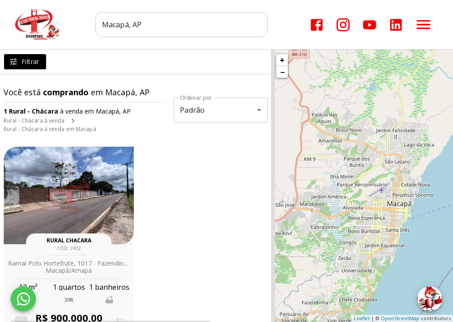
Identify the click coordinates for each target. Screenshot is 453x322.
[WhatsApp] (23, 298)
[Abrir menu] (423, 24)
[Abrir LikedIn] (396, 25)
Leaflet (362, 318)
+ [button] (282, 60)
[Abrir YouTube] (369, 25)
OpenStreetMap (400, 318)
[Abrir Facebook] (317, 25)
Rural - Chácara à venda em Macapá (50, 129)
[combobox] (182, 24)
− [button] (282, 72)
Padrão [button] (192, 110)
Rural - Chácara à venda (34, 120)
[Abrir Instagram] (343, 25)
